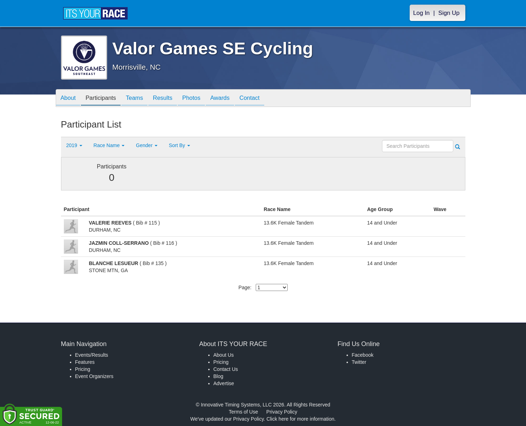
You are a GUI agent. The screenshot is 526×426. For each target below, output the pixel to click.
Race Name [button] (109, 145)
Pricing (82, 369)
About (69, 98)
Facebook (362, 355)
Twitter (359, 362)
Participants (103, 98)
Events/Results (91, 355)
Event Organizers (94, 376)
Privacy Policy (281, 412)
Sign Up (449, 13)
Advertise (224, 383)
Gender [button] (146, 145)
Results (169, 98)
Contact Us (226, 369)
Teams (139, 98)
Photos (199, 98)
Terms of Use (243, 412)
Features (85, 362)
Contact (261, 98)
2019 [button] (74, 145)
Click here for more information (300, 419)
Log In (421, 13)
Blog (218, 376)
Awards (230, 98)
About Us (224, 355)
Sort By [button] (179, 145)
